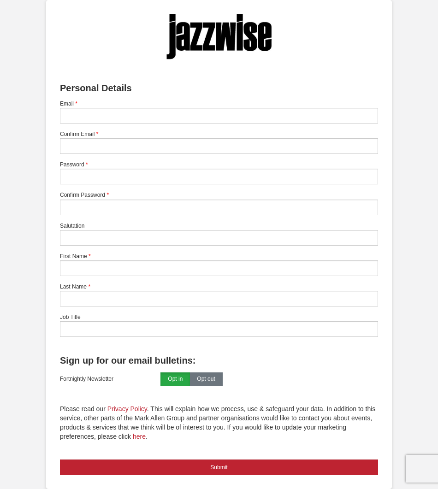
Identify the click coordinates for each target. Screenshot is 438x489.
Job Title (70, 317)
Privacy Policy (127, 408)
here (139, 436)
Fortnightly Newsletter (86, 379)
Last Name (73, 286)
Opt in (175, 379)
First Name (73, 256)
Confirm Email (77, 134)
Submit (218, 467)
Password (72, 164)
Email (67, 103)
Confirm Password (82, 195)
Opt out (206, 379)
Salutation (72, 226)
